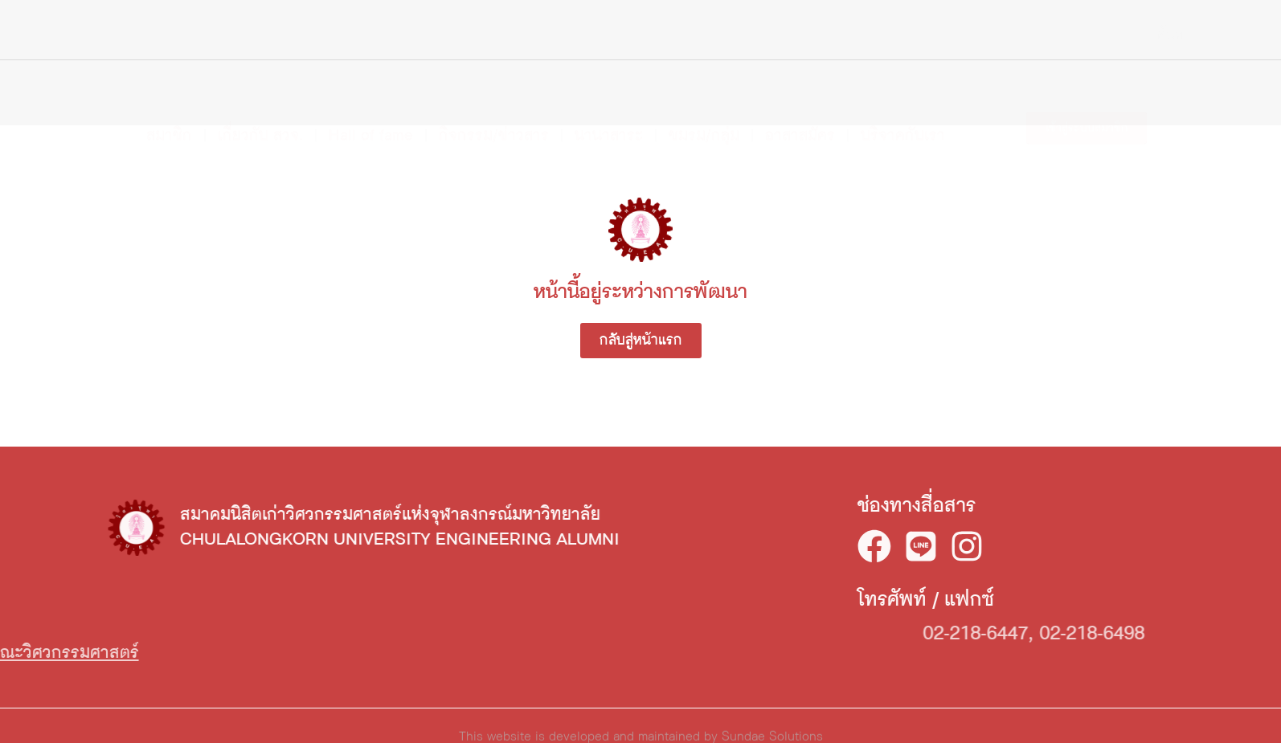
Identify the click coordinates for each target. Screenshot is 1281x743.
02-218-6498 (1205, 633)
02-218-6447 (1088, 633)
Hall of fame (371, 104)
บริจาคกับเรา (903, 104)
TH (1189, 36)
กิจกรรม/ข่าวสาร (494, 104)
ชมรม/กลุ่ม (704, 104)
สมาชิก (169, 104)
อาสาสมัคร (800, 104)
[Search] (1145, 34)
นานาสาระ (609, 104)
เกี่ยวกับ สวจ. (260, 104)
